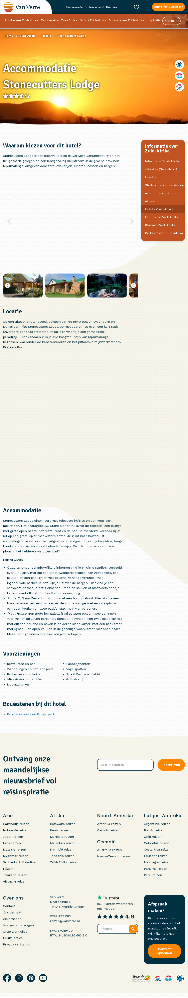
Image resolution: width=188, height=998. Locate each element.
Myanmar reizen (15, 856)
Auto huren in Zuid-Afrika (160, 197)
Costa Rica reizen (157, 849)
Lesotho (151, 177)
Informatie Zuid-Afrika (162, 161)
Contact (9, 906)
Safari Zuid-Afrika (93, 21)
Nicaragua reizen (157, 862)
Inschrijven (171, 765)
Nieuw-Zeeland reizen (114, 856)
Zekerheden (12, 919)
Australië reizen (109, 850)
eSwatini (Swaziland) (161, 169)
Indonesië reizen (15, 830)
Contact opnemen (164, 951)
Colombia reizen (156, 843)
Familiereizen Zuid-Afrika (59, 21)
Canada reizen (108, 830)
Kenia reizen (59, 830)
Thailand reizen (15, 875)
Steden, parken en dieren (164, 185)
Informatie (171, 21)
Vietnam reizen (14, 881)
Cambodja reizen (16, 824)
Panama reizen (155, 869)
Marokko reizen (62, 837)
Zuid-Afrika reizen (64, 862)
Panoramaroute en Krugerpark (31, 714)
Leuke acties (13, 938)
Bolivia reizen (154, 830)
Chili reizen (152, 837)
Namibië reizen (61, 849)
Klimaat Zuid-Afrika (160, 225)
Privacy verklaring (16, 944)
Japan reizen (13, 837)
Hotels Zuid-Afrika (159, 209)
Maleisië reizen (14, 849)
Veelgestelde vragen (18, 925)
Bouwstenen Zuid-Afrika (126, 21)
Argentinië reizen (157, 824)
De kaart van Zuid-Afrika (164, 233)
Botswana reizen (62, 824)
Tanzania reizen (62, 856)
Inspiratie (154, 21)
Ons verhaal (12, 912)
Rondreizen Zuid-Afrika (21, 21)
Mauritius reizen (62, 843)
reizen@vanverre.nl (65, 921)
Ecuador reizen (156, 856)
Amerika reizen (109, 824)
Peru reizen (153, 875)
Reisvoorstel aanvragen (168, 6)
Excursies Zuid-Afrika (162, 217)
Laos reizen (12, 843)
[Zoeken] (133, 929)
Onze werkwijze (15, 931)
